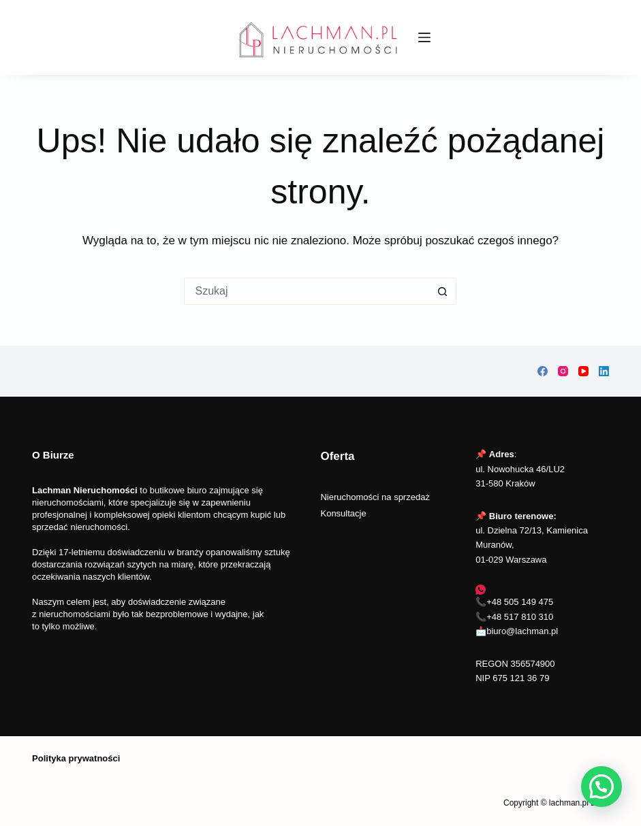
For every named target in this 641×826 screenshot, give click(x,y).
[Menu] (424, 37)
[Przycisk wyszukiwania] (442, 291)
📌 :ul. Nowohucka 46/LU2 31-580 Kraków (520, 469)
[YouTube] (583, 371)
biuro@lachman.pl (522, 631)
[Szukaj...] (306, 291)
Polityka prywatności (76, 758)
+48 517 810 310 (519, 617)
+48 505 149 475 (519, 602)
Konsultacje (343, 513)
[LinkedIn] (604, 371)
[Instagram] (563, 371)
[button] (601, 786)
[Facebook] (542, 371)
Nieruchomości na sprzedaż (374, 497)
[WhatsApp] (480, 589)
